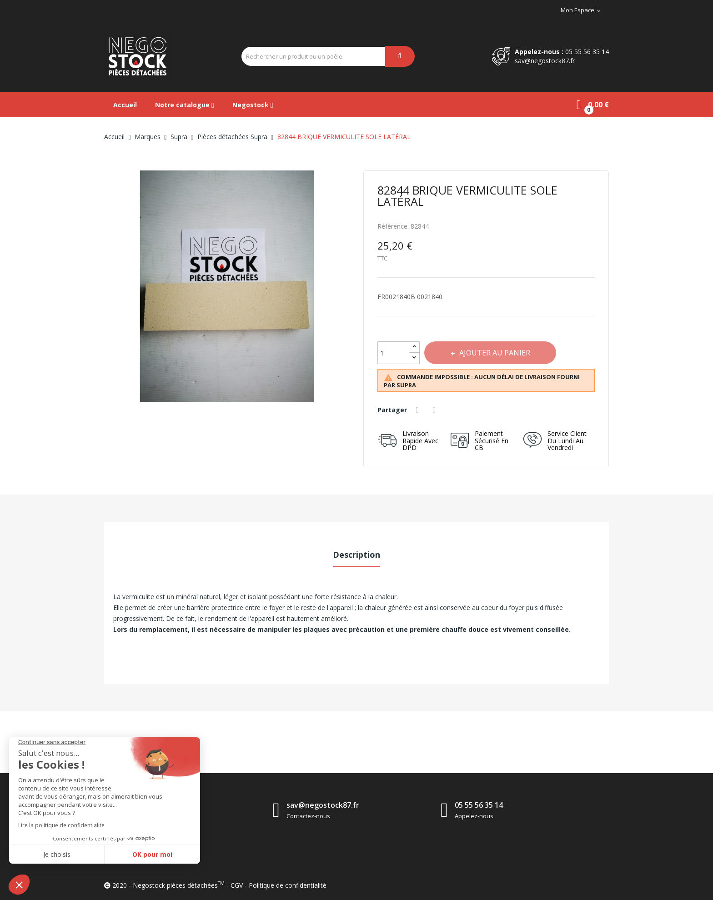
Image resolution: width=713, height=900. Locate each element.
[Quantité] (393, 352)
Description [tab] (356, 554)
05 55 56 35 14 (587, 51)
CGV (237, 885)
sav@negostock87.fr (545, 60)
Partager (419, 410)
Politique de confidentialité (287, 885)
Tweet (435, 410)
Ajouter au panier (494, 353)
